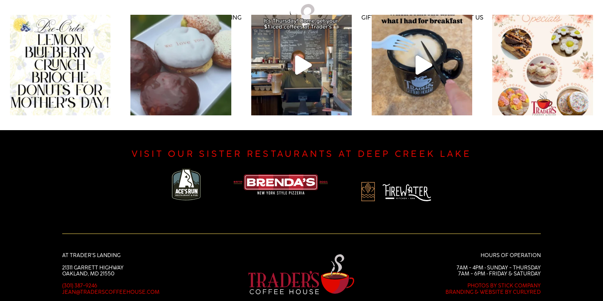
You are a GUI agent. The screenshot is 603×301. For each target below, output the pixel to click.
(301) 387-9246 (79, 273)
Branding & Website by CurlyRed (493, 279)
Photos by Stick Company (504, 273)
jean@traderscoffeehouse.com (111, 279)
